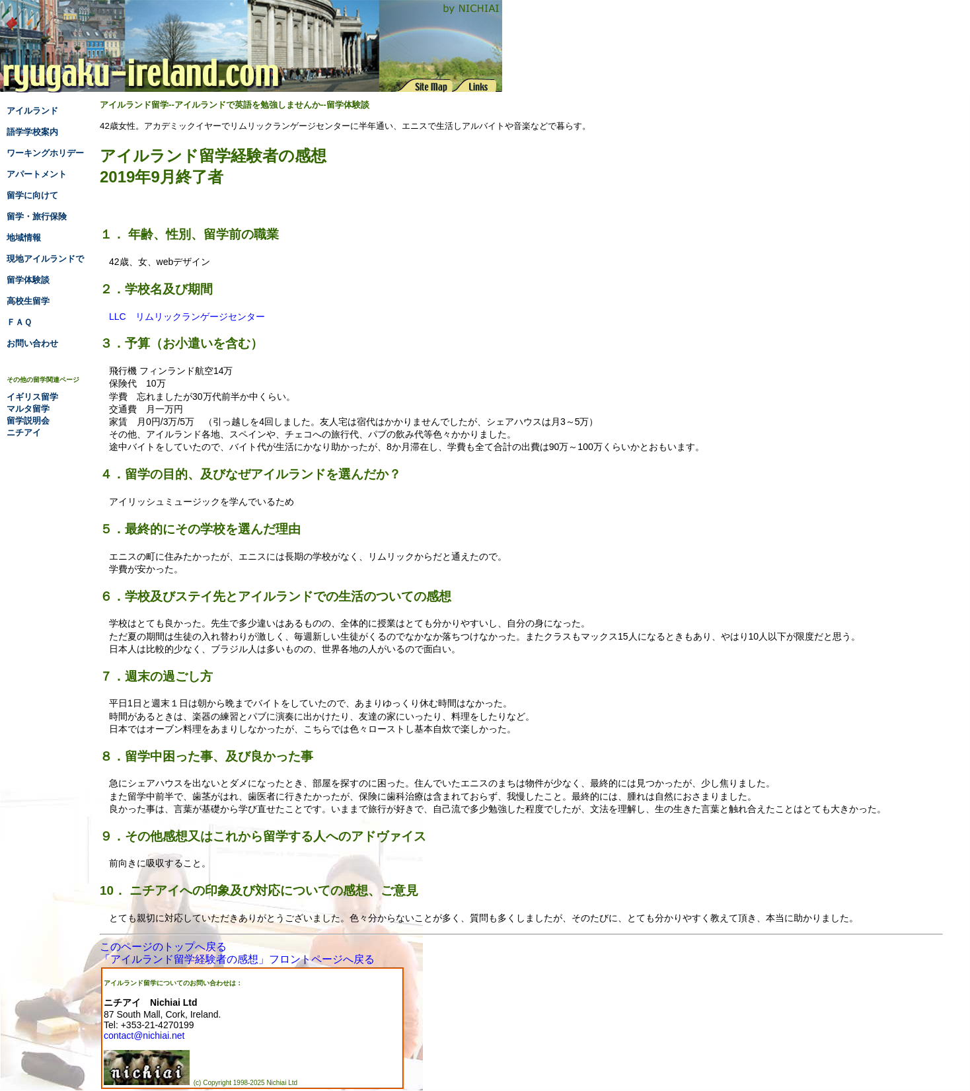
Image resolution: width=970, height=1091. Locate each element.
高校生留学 (28, 301)
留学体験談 (28, 280)
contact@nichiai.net (144, 1035)
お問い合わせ (32, 343)
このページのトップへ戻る (163, 946)
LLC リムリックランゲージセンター (187, 316)
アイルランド (32, 111)
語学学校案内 (32, 132)
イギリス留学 (32, 397)
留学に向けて (32, 195)
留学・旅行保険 (37, 216)
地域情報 (24, 238)
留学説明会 (28, 421)
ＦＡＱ (19, 322)
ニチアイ (24, 432)
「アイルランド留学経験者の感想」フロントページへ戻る (237, 959)
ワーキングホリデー (45, 153)
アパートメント (37, 174)
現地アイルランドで (45, 259)
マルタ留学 (28, 409)
